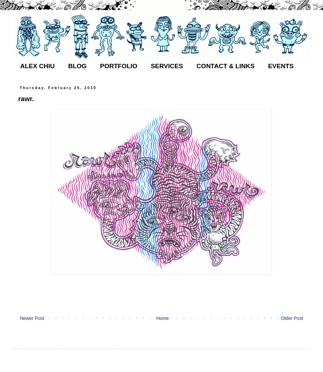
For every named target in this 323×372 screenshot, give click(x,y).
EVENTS (281, 66)
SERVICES (167, 66)
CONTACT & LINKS (225, 66)
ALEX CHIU (37, 66)
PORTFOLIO (118, 66)
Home (162, 318)
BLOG (77, 66)
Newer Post (32, 318)
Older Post (292, 318)
